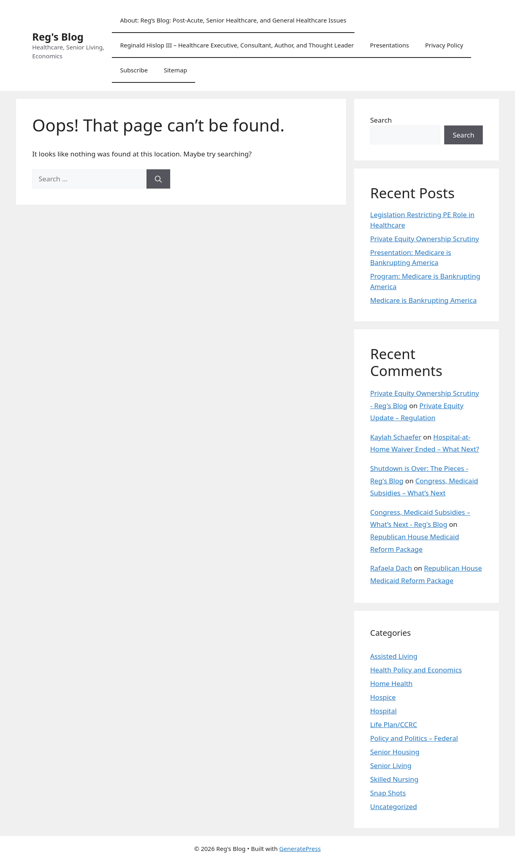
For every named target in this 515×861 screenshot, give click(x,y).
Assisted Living (394, 656)
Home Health (391, 683)
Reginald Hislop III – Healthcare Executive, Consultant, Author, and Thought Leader (237, 45)
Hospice (383, 697)
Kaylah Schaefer (395, 437)
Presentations (389, 45)
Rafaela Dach (391, 568)
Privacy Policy (444, 45)
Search (381, 120)
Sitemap (175, 70)
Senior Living (391, 765)
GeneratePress (300, 849)
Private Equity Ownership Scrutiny (424, 238)
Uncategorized (393, 806)
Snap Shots (388, 792)
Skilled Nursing (394, 779)
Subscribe (134, 70)
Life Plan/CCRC (393, 724)
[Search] (158, 179)
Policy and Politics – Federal (414, 738)
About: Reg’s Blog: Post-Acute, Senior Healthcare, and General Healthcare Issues (233, 20)
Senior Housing (394, 751)
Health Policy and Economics (416, 669)
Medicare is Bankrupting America (423, 300)
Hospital (383, 710)
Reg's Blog (58, 36)
